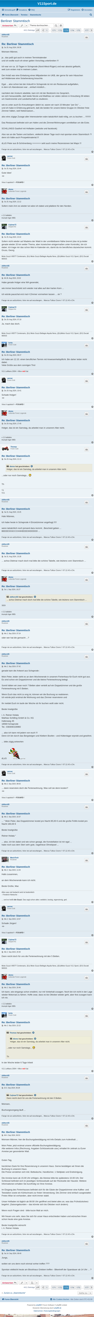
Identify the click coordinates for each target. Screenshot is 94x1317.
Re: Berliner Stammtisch (18, 44)
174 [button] (72, 30)
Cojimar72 (12, 225)
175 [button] (78, 30)
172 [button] (60, 30)
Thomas (14, 447)
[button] (37, 30)
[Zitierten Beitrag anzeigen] (31, 466)
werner (10, 156)
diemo (10, 189)
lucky (10, 343)
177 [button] (86, 30)
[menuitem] (21, 10)
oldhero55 (5, 35)
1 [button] (46, 30)
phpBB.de (57, 1308)
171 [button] (54, 30)
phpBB (38, 1305)
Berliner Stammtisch (15, 21)
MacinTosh (14, 858)
